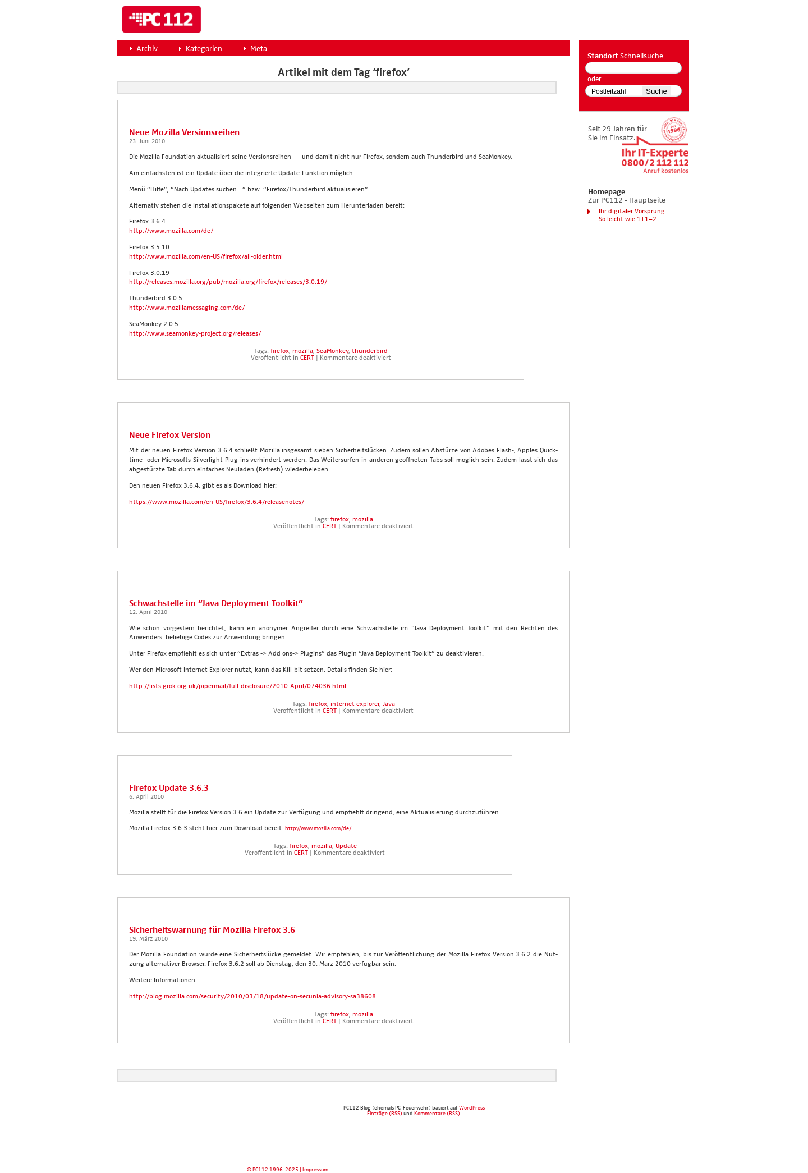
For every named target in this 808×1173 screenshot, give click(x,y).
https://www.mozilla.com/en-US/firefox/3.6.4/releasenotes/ (216, 502)
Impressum (315, 1169)
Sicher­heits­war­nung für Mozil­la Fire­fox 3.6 (212, 930)
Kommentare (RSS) (437, 1113)
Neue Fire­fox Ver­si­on (169, 435)
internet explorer (354, 704)
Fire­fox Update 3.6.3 (169, 788)
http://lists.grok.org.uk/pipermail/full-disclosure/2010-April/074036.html (237, 686)
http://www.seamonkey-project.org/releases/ (195, 334)
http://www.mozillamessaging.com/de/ (187, 308)
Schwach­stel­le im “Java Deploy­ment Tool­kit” (216, 603)
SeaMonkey (332, 351)
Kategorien (204, 49)
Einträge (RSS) (384, 1113)
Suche (656, 91)
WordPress (472, 1108)
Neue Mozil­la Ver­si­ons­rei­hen (184, 133)
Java (389, 704)
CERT (307, 358)
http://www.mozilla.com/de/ (171, 231)
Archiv (147, 49)
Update (346, 846)
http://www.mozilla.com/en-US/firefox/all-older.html (206, 257)
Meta (258, 49)
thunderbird (370, 351)
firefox (279, 351)
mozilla (302, 351)
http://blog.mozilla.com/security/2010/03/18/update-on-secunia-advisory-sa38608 (252, 996)
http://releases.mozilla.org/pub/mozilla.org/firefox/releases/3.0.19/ (228, 282)
